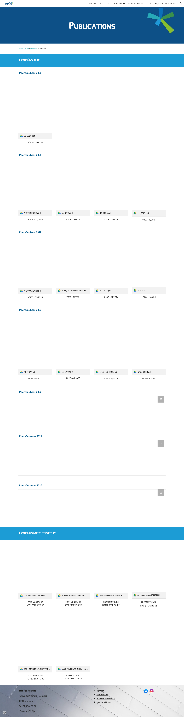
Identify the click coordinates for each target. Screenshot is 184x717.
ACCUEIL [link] (93, 3)
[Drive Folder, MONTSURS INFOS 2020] (92, 506)
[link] (35, 110)
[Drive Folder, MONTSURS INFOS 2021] (92, 458)
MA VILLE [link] (118, 3)
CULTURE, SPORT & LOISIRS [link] (161, 3)
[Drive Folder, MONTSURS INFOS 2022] (92, 411)
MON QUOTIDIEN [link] (135, 3)
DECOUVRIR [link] (105, 3)
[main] (92, 25)
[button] (181, 4)
